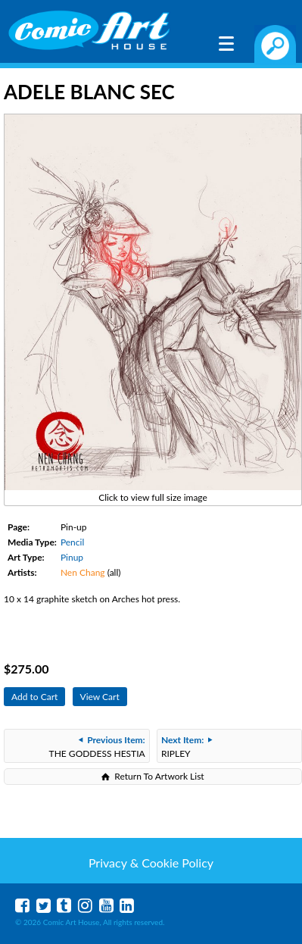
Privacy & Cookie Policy (151, 862)
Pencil (72, 542)
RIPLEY (186, 746)
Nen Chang (83, 572)
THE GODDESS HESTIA (97, 746)
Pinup (72, 557)
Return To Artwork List (159, 776)
